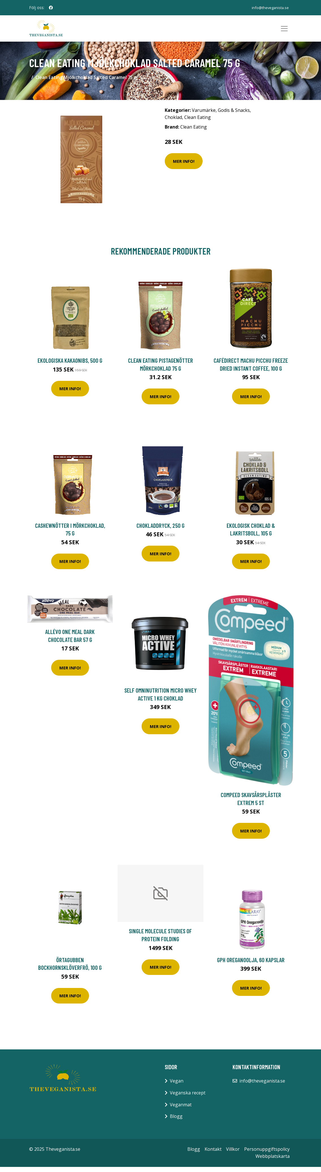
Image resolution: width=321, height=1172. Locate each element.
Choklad (173, 122)
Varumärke (204, 115)
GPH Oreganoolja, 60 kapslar (251, 964)
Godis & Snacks (234, 115)
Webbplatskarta (272, 1161)
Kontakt (213, 1154)
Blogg (176, 1121)
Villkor (233, 1154)
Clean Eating (197, 122)
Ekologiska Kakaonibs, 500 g (70, 365)
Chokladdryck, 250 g (160, 530)
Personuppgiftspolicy (267, 1154)
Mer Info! (183, 166)
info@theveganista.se (267, 7)
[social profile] (51, 7)
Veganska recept (187, 1098)
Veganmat (181, 1110)
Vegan (176, 1086)
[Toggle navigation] (284, 31)
